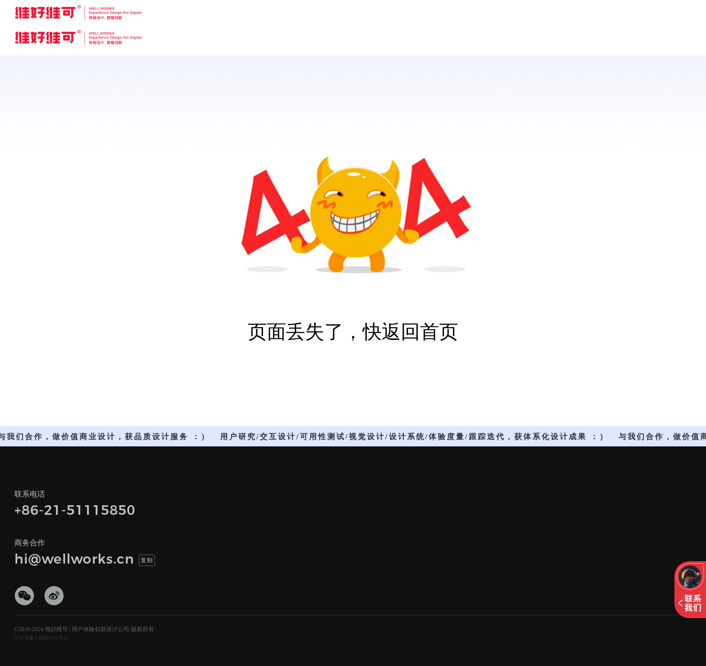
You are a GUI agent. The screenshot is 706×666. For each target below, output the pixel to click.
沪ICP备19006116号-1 (41, 637)
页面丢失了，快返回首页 (353, 332)
